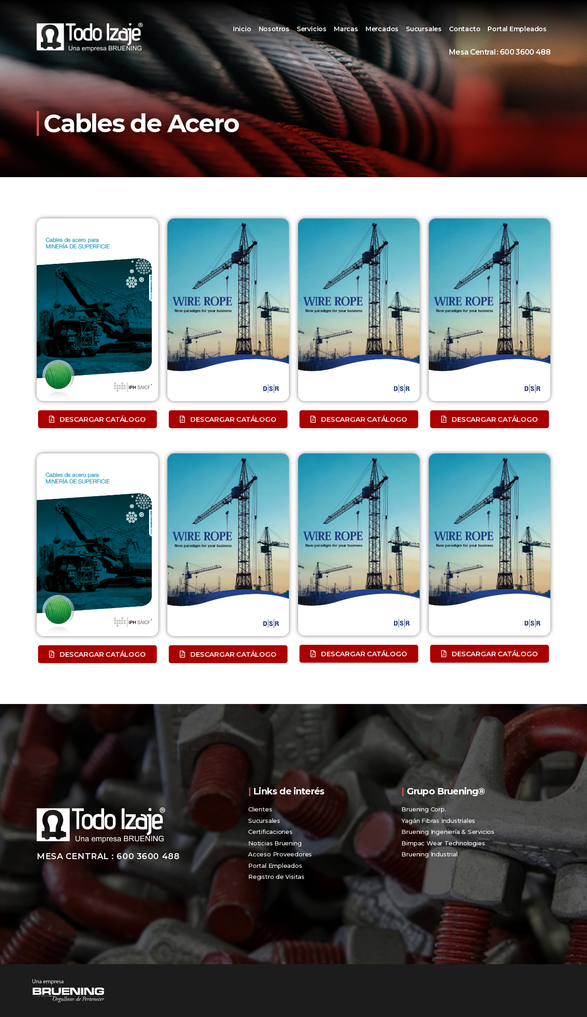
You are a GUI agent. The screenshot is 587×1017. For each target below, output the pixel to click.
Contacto (464, 29)
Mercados (382, 29)
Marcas (346, 29)
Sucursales (424, 29)
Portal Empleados (517, 29)
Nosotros (274, 29)
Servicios (312, 29)
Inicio (242, 29)
